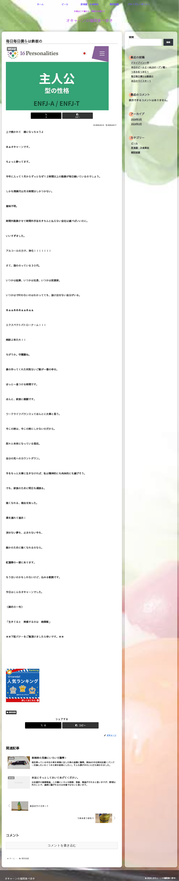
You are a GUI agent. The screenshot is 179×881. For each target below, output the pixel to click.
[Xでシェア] (52, 116)
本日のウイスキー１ (141, 80)
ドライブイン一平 (140, 62)
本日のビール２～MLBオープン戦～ (149, 67)
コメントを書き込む (62, 844)
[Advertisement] (57, 654)
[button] (71, 116)
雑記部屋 (11, 712)
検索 (131, 37)
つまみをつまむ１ (140, 71)
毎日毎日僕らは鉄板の (142, 76)
